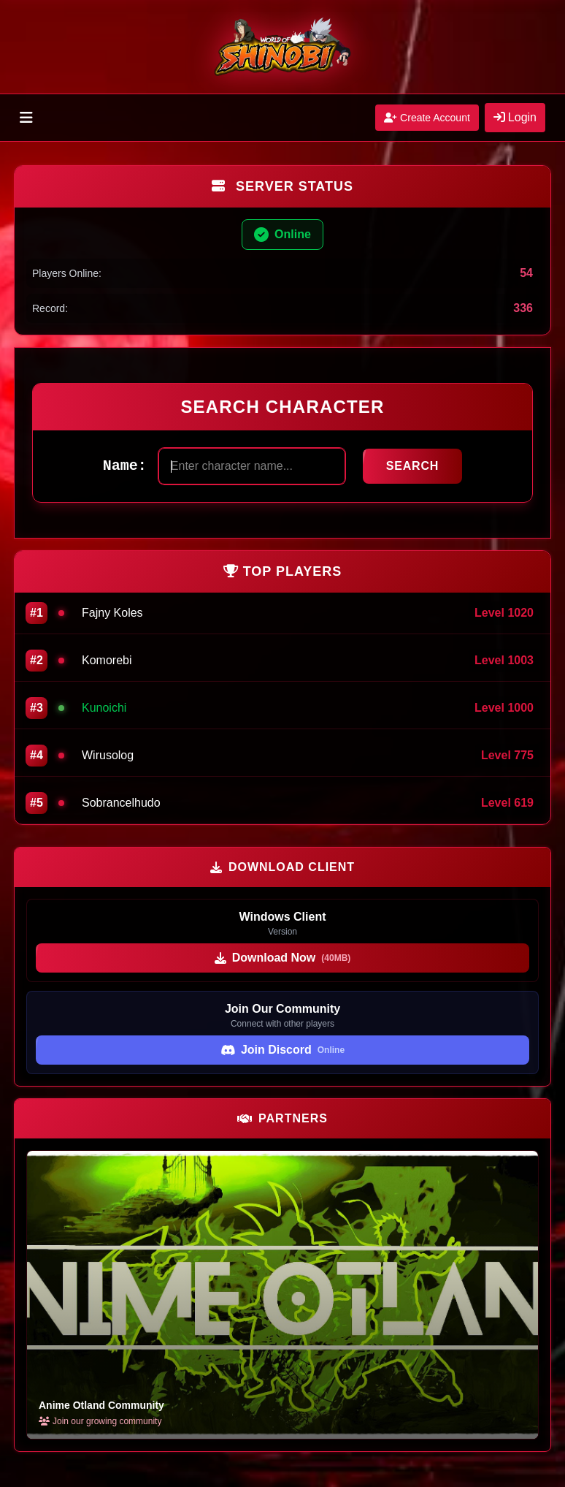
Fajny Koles (112, 612)
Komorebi (106, 660)
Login (515, 117)
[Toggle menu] (26, 117)
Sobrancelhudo (121, 802)
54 (526, 273)
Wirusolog (108, 755)
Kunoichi (104, 707)
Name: (125, 465)
